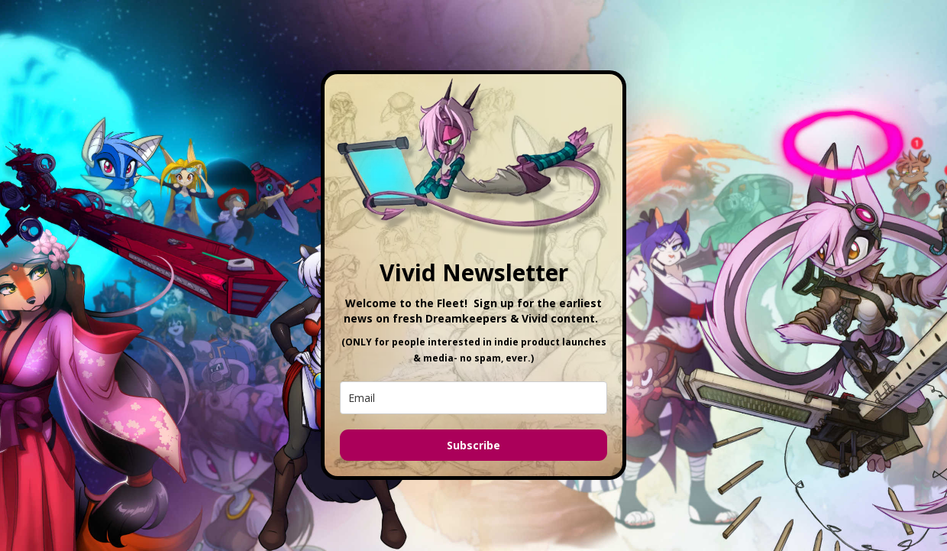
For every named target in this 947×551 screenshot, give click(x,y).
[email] (473, 397)
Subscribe (473, 445)
